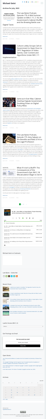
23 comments (11, 197)
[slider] (23, 221)
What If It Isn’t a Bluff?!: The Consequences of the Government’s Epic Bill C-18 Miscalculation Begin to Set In (29, 171)
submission (5, 82)
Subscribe (23, 345)
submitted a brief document (36, 83)
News (17, 91)
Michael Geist (9, 3)
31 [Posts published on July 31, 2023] (11, 397)
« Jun (4, 399)
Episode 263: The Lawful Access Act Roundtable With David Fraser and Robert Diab (22, 233)
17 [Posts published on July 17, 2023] (11, 392)
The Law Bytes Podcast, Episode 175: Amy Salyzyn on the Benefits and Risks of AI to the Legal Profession (29, 138)
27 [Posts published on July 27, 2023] (28, 395)
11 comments (11, 91)
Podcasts (17, 38)
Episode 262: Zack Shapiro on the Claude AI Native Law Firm (17, 237)
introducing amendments (25, 188)
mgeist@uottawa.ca (7, 409)
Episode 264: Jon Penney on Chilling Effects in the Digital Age (17, 230)
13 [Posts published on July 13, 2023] (28, 390)
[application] (23, 215)
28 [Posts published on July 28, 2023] (34, 395)
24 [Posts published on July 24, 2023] (11, 395)
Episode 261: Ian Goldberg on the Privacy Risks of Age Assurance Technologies (21, 241)
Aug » (7, 399)
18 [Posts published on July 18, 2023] (17, 392)
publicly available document (16, 78)
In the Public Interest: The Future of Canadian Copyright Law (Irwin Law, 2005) (19, 369)
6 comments (11, 160)
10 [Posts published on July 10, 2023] (11, 390)
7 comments (11, 127)
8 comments (11, 38)
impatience (9, 123)
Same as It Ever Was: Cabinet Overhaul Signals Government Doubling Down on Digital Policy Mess (29, 102)
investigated (11, 187)
